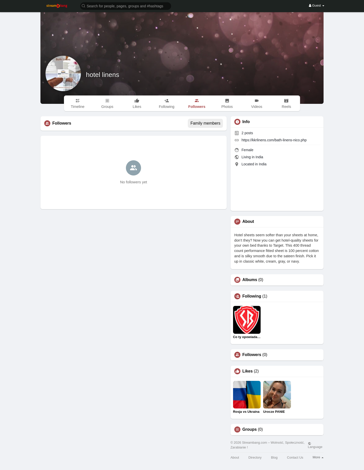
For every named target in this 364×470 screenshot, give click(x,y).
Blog (274, 457)
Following (251, 296)
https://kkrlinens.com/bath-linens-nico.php (274, 140)
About (235, 457)
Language (315, 445)
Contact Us (295, 457)
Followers (251, 355)
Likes (247, 371)
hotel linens (102, 75)
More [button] (318, 457)
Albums (249, 280)
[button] (125, 6)
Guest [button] (316, 5)
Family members (205, 123)
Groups (249, 429)
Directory (255, 457)
